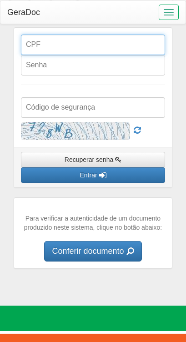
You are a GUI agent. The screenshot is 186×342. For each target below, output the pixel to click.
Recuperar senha (93, 159)
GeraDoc (23, 12)
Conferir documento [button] (93, 251)
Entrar (93, 175)
